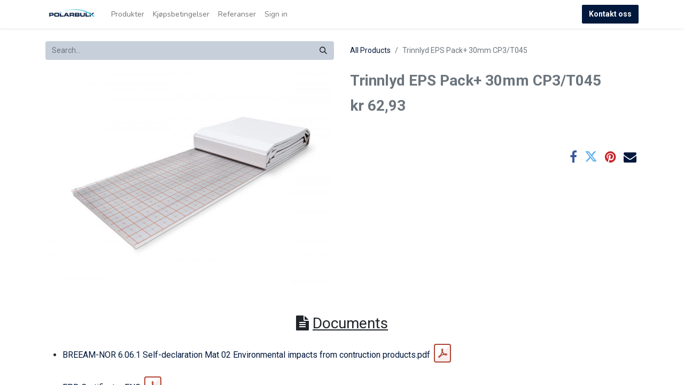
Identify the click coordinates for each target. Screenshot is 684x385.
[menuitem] (128, 14)
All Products (370, 50)
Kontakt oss (610, 14)
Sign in (276, 14)
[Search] (323, 50)
